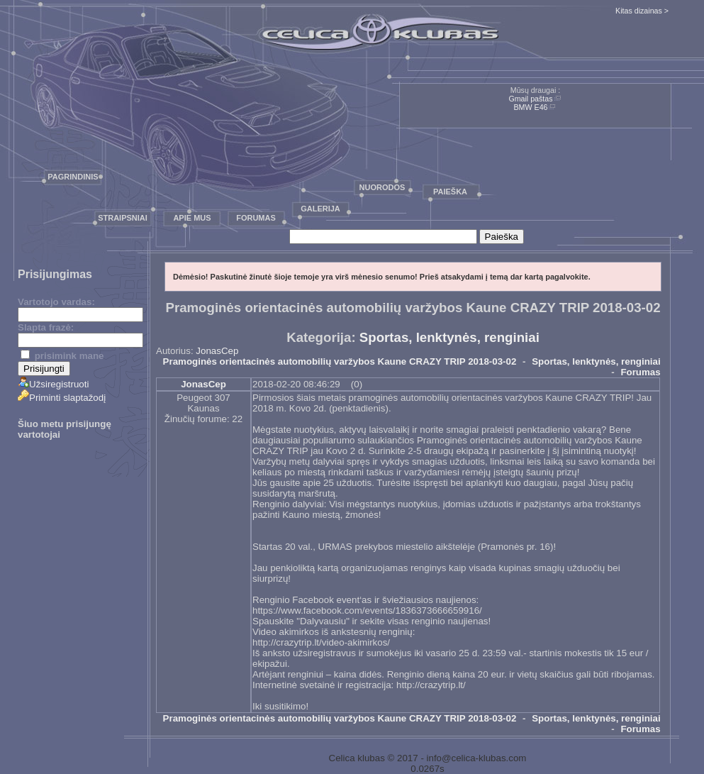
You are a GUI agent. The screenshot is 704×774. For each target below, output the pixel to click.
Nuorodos (382, 187)
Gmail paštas (530, 98)
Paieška (450, 191)
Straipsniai (122, 218)
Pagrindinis (73, 176)
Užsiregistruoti (53, 384)
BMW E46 (531, 107)
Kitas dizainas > (642, 10)
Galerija (320, 208)
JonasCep (217, 350)
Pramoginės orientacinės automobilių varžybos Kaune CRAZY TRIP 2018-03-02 (340, 361)
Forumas (256, 218)
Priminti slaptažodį (62, 397)
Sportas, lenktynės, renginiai (449, 337)
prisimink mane (62, 355)
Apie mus (192, 218)
